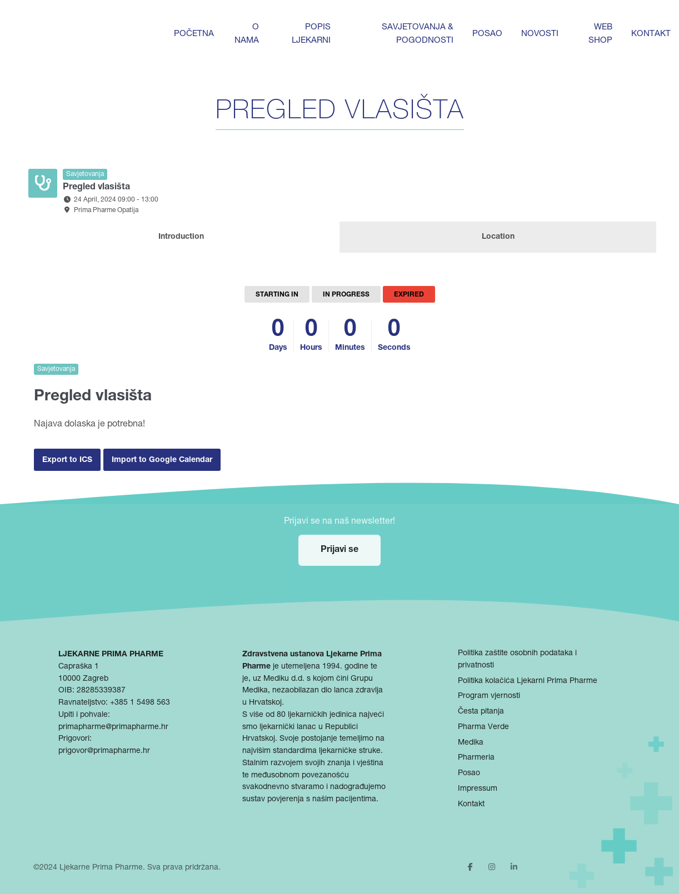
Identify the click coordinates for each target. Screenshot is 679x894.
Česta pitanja (481, 712)
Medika (470, 743)
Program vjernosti (489, 696)
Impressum (477, 789)
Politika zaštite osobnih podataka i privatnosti (517, 660)
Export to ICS (67, 460)
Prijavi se (339, 550)
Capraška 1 (78, 667)
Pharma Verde (483, 727)
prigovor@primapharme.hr (104, 751)
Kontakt (651, 34)
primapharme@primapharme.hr (113, 727)
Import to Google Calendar (162, 460)
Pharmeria (476, 758)
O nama (246, 34)
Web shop (600, 34)
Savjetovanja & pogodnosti (417, 34)
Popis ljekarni (311, 34)
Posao (487, 34)
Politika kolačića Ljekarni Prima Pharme (527, 681)
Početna (194, 34)
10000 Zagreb (83, 679)
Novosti (539, 34)
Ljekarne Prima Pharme (101, 868)
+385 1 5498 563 (140, 703)
